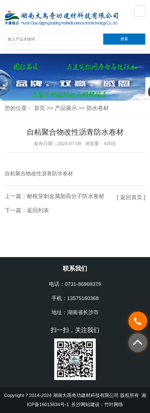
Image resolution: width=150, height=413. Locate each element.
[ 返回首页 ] (131, 197)
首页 (39, 108)
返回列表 (38, 210)
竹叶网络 (113, 404)
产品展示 (66, 108)
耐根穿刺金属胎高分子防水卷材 (65, 196)
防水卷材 (98, 108)
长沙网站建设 (85, 404)
